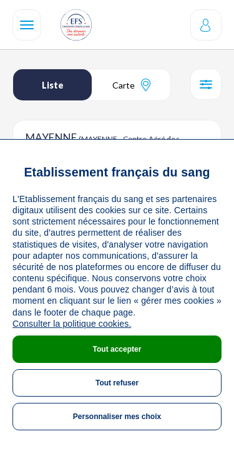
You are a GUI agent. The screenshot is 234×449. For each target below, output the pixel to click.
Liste (53, 85)
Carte (131, 85)
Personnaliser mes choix (117, 416)
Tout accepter (117, 349)
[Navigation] (26, 25)
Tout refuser (117, 383)
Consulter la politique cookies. (71, 324)
